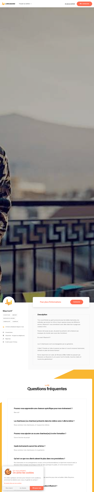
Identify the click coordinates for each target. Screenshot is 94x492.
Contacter (76, 302)
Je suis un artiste (70, 3)
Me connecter (84, 4)
